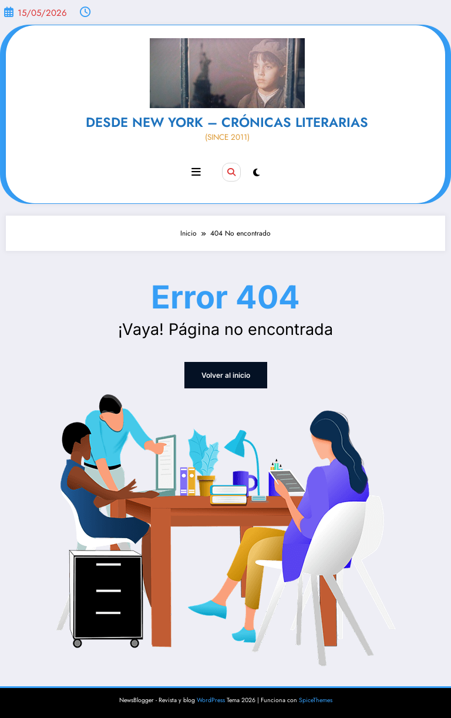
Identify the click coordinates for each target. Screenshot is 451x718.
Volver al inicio (225, 375)
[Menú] (196, 172)
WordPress (211, 700)
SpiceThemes (315, 700)
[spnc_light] (256, 172)
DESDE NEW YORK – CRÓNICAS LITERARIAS (227, 122)
